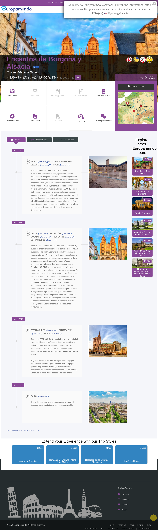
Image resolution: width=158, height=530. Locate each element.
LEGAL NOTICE (111, 526)
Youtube (123, 507)
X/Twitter (123, 502)
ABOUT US (122, 522)
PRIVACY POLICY (127, 526)
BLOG (149, 522)
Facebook (123, 492)
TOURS (133, 522)
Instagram (123, 497)
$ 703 (147, 77)
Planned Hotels (39, 140)
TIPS (141, 522)
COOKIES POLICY (144, 526)
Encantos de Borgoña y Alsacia (44, 62)
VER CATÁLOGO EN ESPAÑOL (51, 3)
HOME (112, 522)
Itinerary (16, 140)
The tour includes (65, 140)
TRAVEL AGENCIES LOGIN (91, 526)
